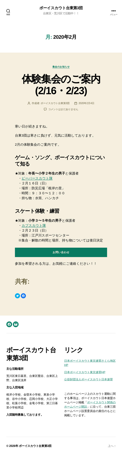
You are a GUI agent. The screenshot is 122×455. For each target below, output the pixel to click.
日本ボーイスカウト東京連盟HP (84, 372)
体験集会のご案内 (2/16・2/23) (61, 84)
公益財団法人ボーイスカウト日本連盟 (88, 379)
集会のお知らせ (61, 66)
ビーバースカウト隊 (37, 178)
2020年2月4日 (86, 103)
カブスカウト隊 (34, 225)
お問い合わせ (61, 252)
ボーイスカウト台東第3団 (60, 8)
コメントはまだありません (63, 109)
